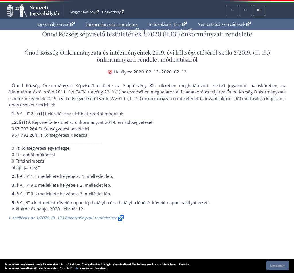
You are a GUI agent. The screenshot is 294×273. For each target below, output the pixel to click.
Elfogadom (277, 266)
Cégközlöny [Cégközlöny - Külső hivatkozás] (113, 11)
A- (232, 10)
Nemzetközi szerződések (224, 24)
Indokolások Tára (167, 24)
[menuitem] (55, 24)
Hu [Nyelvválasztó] (259, 10)
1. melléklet (93, 176)
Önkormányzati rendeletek (112, 24)
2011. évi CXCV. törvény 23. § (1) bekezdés (97, 92)
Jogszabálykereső (55, 24)
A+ (245, 10)
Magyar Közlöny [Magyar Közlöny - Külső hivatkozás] (84, 11)
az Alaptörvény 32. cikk (141, 85)
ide (76, 268)
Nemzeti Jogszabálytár (45, 10)
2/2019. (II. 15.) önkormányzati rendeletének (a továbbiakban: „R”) (176, 98)
